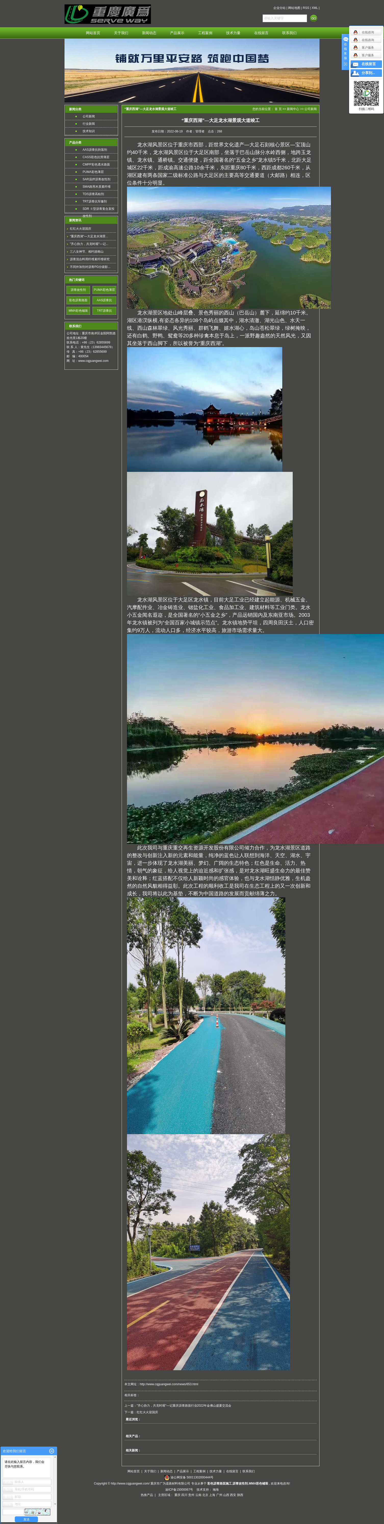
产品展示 (177, 33)
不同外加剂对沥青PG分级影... (90, 267)
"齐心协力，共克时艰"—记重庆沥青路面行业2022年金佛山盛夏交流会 (184, 1405)
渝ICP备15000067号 (179, 1489)
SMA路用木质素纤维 (97, 186)
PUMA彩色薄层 (93, 172)
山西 (226, 1495)
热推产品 (147, 1495)
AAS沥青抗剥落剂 (95, 150)
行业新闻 (89, 124)
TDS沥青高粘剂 (93, 194)
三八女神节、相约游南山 (87, 251)
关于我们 (121, 33)
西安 (233, 1495)
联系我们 (289, 33)
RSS (306, 8)
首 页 (278, 109)
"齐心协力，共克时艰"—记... (89, 244)
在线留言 (261, 33)
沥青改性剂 (78, 290)
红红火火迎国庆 (80, 228)
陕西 (240, 1495)
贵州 (191, 1495)
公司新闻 (89, 116)
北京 (205, 1495)
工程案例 (205, 33)
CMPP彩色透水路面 (96, 164)
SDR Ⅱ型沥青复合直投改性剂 (98, 209)
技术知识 (89, 131)
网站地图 (294, 8)
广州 (219, 1495)
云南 (198, 1495)
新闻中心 (293, 109)
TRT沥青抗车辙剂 (95, 201)
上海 (212, 1495)
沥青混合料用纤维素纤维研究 (90, 259)
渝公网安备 (192, 1477)
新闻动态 (149, 33)
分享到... (368, 73)
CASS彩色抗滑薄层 (96, 157)
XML (315, 8)
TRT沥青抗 (104, 310)
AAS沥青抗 (104, 300)
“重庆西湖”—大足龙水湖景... (89, 236)
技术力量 (233, 33)
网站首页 (93, 33)
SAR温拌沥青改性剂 (96, 179)
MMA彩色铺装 (78, 310)
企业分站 (279, 8)
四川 (184, 1495)
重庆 (177, 1495)
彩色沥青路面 (78, 300)
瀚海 (216, 1489)
